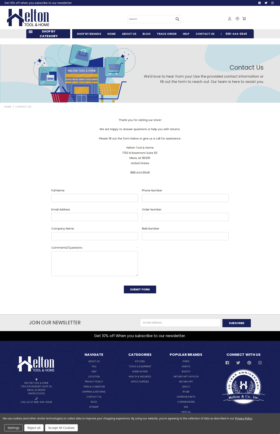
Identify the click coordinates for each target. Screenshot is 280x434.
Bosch (186, 370)
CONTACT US (205, 34)
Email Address (94, 209)
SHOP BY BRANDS (89, 34)
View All (186, 411)
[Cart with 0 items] (244, 18)
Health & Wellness (140, 375)
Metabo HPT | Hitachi (186, 375)
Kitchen (140, 360)
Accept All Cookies (61, 428)
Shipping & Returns (94, 390)
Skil (186, 406)
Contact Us (94, 395)
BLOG (146, 34)
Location (94, 375)
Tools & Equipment (140, 365)
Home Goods (140, 370)
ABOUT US (129, 34)
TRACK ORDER (167, 34)
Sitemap (94, 406)
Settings (13, 428)
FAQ (94, 365)
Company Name (62, 229)
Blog (94, 400)
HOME (111, 34)
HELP (186, 34)
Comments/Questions (94, 248)
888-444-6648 (236, 34)
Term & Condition (94, 385)
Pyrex (186, 360)
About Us (94, 360)
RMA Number (150, 229)
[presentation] (169, 253)
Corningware (186, 400)
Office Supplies (140, 380)
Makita (186, 365)
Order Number (151, 209)
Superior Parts (186, 395)
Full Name (58, 190)
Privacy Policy (94, 380)
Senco (186, 385)
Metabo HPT (186, 380)
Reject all (33, 428)
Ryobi (186, 390)
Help (94, 370)
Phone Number (152, 190)
